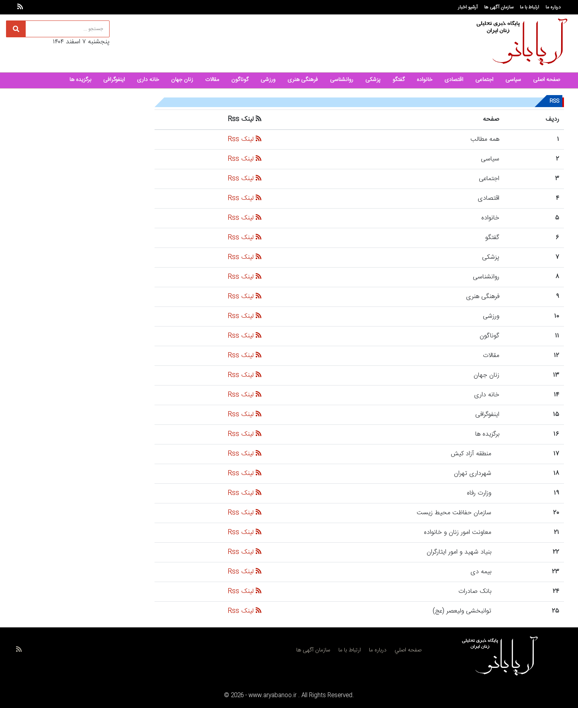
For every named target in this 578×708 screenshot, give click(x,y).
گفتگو (399, 80)
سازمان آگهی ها (498, 7)
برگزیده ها (80, 80)
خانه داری (148, 80)
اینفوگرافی (114, 80)
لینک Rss (244, 139)
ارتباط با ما (529, 7)
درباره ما (553, 7)
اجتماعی (484, 80)
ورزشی (268, 80)
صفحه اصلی (546, 80)
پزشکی (373, 80)
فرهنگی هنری (302, 80)
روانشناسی (341, 80)
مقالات (212, 80)
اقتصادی (453, 80)
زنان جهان (182, 80)
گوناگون (239, 80)
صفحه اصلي (408, 650)
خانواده (424, 80)
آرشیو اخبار (468, 7)
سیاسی (513, 80)
